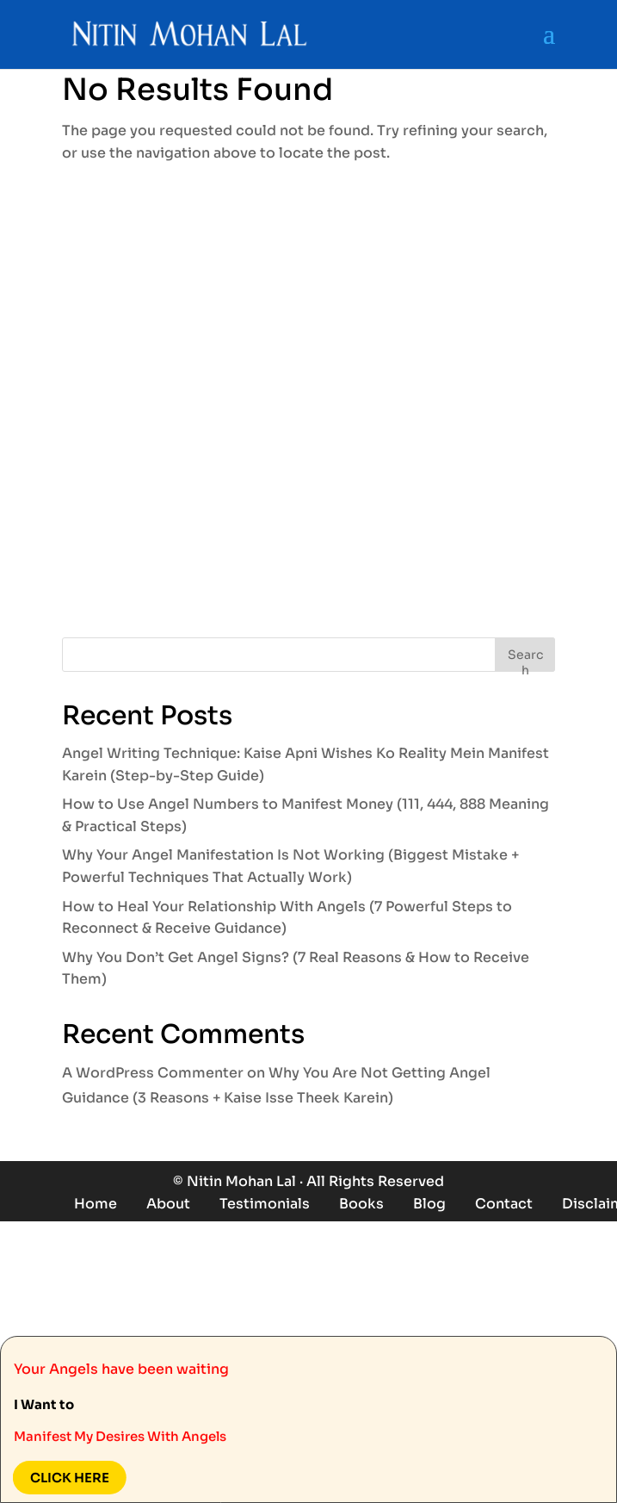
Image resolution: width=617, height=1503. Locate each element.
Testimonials (264, 1204)
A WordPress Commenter (153, 1073)
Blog (429, 1204)
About (168, 1204)
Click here (67, 1477)
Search (525, 659)
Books (361, 1204)
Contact (504, 1204)
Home (95, 1204)
